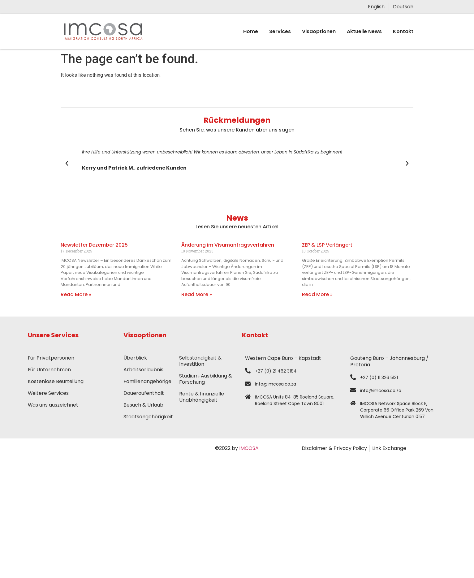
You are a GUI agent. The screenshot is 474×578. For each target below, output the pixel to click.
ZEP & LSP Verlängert (327, 244)
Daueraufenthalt (143, 393)
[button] (67, 163)
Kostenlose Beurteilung (56, 381)
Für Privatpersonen (51, 357)
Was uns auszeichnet (53, 404)
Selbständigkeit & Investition (200, 361)
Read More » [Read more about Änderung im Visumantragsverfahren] (196, 294)
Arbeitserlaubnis (143, 369)
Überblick (135, 357)
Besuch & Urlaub (143, 404)
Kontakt (403, 31)
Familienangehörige (147, 381)
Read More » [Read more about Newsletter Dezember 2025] (76, 294)
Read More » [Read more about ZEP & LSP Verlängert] (317, 294)
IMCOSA (249, 448)
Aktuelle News (364, 31)
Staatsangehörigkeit (148, 416)
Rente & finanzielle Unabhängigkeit (201, 396)
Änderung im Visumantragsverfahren (227, 244)
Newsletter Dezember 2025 (94, 244)
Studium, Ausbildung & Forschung (205, 379)
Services (280, 31)
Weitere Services (48, 393)
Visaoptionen (319, 31)
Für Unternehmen (49, 369)
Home (250, 31)
